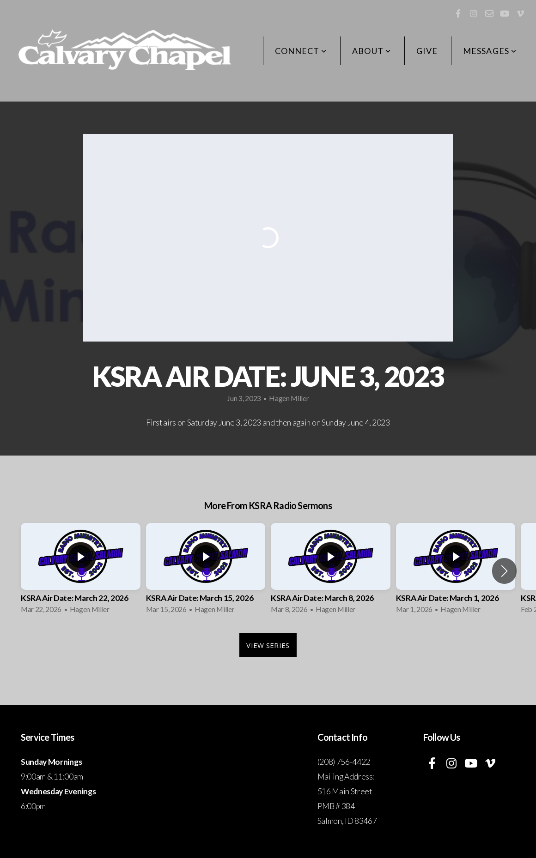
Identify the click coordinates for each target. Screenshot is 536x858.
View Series (267, 645)
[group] (80, 571)
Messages (490, 51)
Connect (301, 51)
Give (427, 51)
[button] (504, 571)
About (371, 51)
